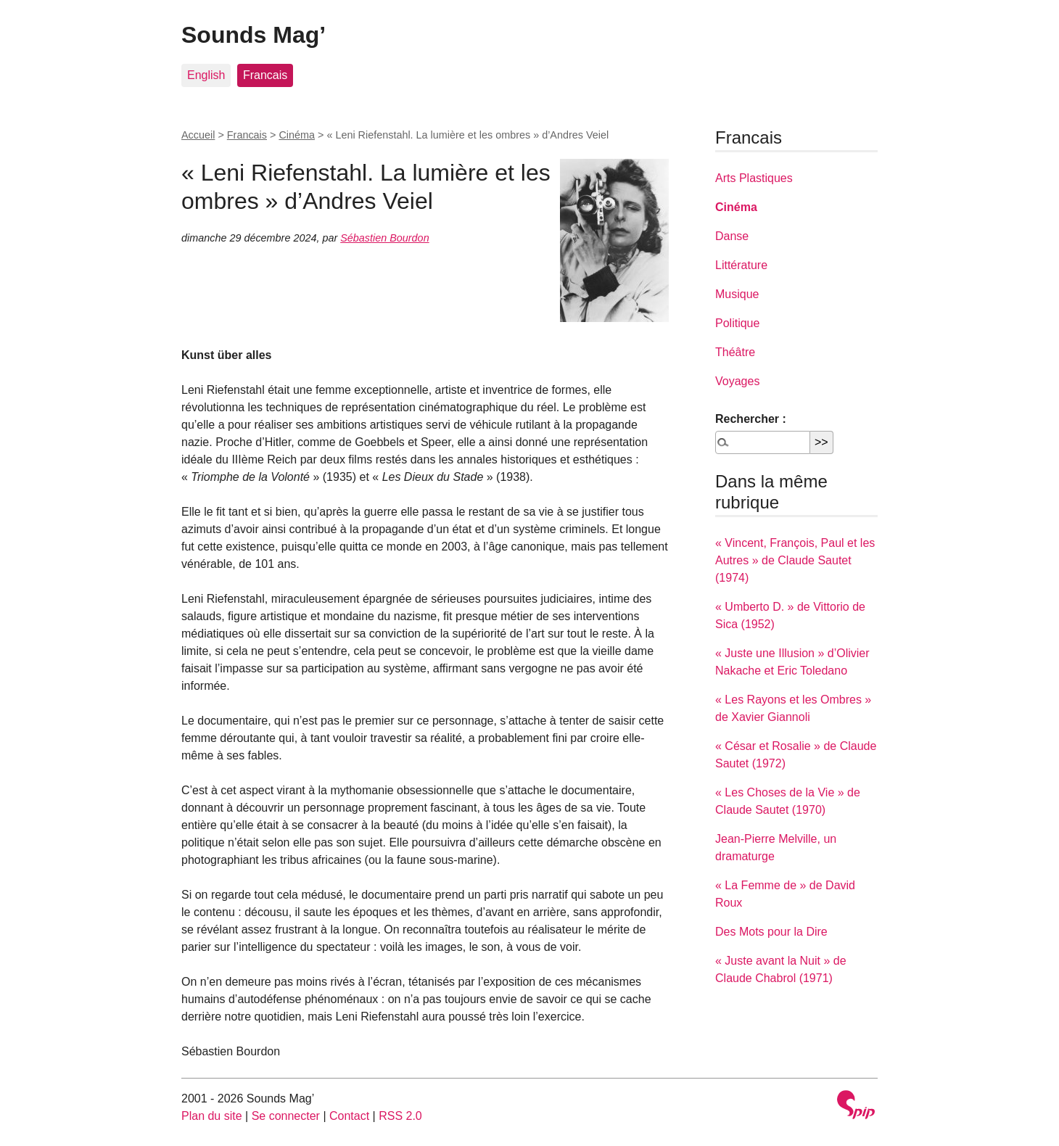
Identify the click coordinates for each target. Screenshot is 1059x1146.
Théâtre (735, 352)
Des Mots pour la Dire (771, 932)
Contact (349, 1116)
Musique (737, 294)
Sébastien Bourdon (384, 238)
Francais (265, 75)
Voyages (737, 381)
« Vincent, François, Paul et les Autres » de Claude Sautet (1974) (795, 560)
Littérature (741, 265)
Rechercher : (750, 419)
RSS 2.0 (400, 1116)
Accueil (198, 135)
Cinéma (297, 135)
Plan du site (211, 1116)
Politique (737, 323)
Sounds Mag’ (253, 35)
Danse (732, 236)
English (206, 75)
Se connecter (286, 1116)
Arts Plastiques (754, 178)
